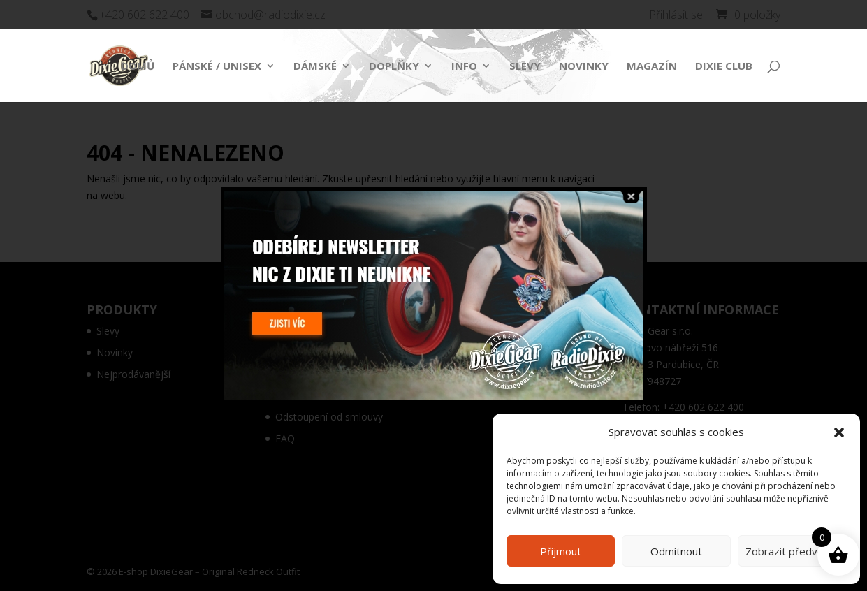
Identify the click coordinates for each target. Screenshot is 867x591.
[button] (839, 432)
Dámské (315, 67)
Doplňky (394, 67)
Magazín (652, 67)
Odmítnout (676, 551)
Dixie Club (723, 67)
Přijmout (560, 551)
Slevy (525, 67)
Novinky (584, 67)
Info (464, 67)
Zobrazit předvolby (791, 551)
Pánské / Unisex (217, 67)
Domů (137, 67)
